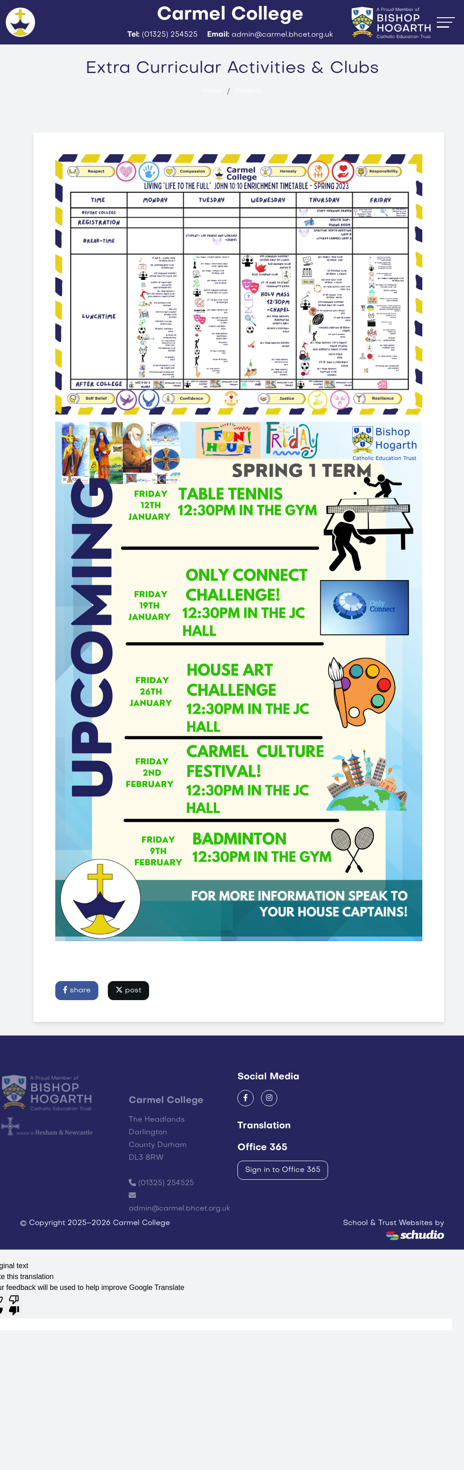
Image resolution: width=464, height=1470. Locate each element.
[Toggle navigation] (446, 36)
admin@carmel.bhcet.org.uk (179, 1251)
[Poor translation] (14, 1332)
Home (212, 119)
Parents (248, 119)
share (77, 1018)
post (128, 1018)
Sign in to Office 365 (282, 1197)
